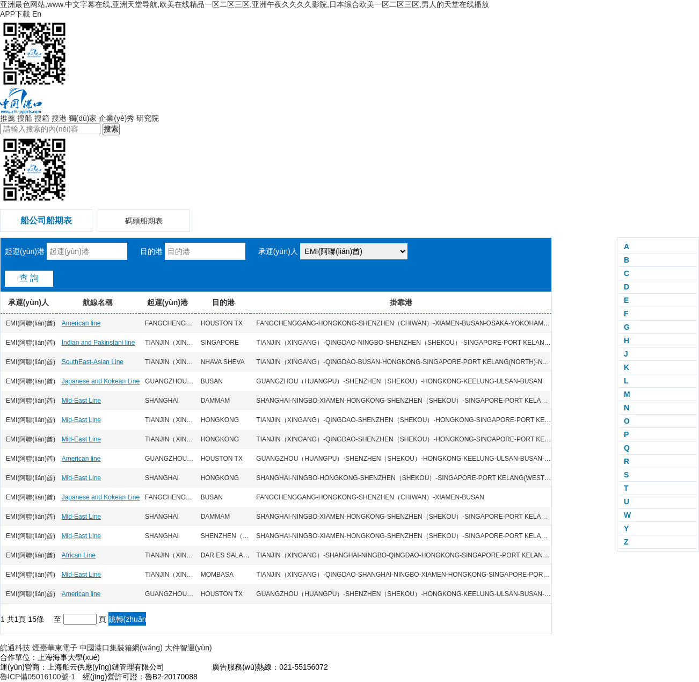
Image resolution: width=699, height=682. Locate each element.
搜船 (24, 118)
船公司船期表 (46, 220)
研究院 (147, 118)
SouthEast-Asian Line (92, 362)
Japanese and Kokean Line (101, 381)
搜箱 (41, 118)
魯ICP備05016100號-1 (37, 676)
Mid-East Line (81, 400)
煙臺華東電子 (54, 647)
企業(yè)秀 (116, 118)
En (36, 14)
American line (81, 323)
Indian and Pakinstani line (98, 342)
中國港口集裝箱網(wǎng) (121, 647)
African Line (79, 555)
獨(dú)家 (83, 118)
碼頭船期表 (144, 220)
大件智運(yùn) (188, 647)
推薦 (7, 118)
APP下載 (15, 14)
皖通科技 (15, 647)
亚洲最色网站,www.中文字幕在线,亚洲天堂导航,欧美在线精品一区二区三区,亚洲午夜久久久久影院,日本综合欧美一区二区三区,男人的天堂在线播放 (244, 4)
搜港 (59, 118)
